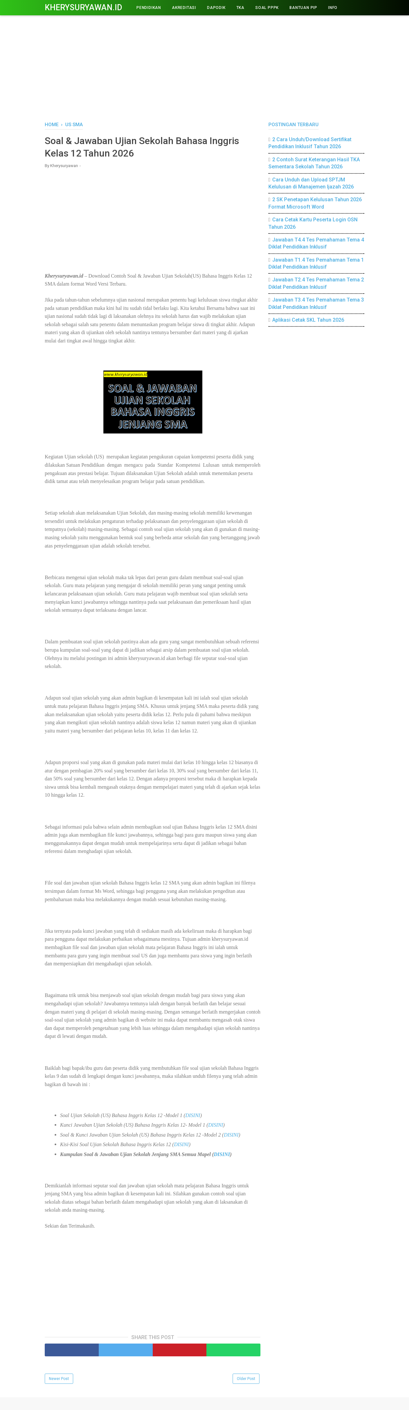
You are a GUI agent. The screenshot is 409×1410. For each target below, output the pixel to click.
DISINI (192, 1115)
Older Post (246, 1378)
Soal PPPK (267, 7)
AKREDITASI (184, 7)
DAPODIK (216, 7)
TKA (240, 7)
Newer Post (59, 1378)
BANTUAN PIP (303, 7)
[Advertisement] (204, 67)
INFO (332, 7)
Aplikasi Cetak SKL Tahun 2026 (308, 320)
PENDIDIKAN (148, 7)
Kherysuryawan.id (83, 7)
